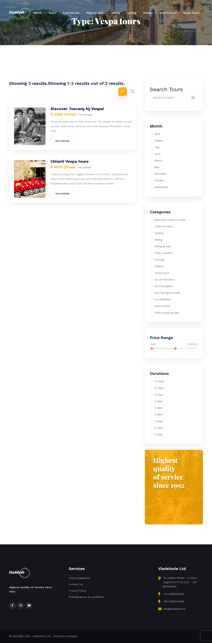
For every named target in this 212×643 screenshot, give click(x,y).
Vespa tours (191, 12)
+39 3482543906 (173, 594)
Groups (148, 12)
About (38, 12)
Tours (52, 12)
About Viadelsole (79, 578)
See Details (62, 140)
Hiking (115, 12)
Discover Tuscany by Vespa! (77, 108)
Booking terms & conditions (86, 597)
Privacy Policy (77, 590)
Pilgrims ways (95, 12)
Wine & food (167, 12)
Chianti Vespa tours (70, 161)
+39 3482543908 (173, 601)
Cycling (131, 12)
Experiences (71, 12)
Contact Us (76, 584)
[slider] (151, 348)
